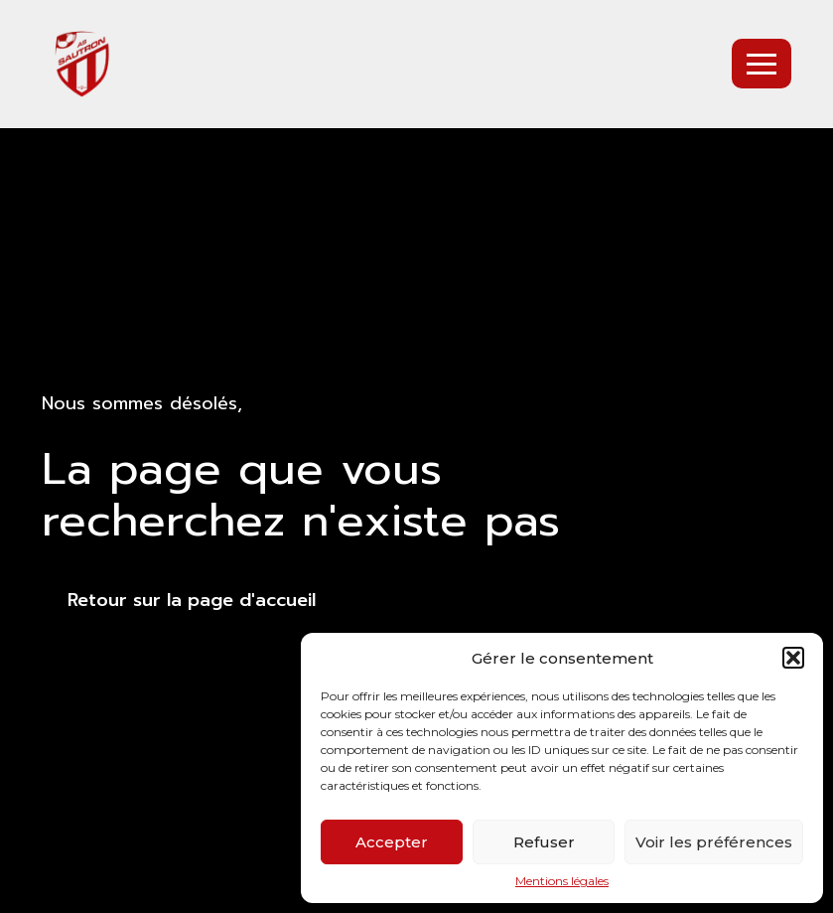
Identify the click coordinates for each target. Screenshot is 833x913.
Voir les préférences (713, 842)
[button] (793, 658)
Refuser (544, 842)
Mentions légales (562, 881)
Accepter (391, 842)
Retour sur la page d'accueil (192, 600)
